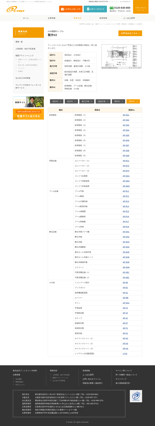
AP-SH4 (126, 247)
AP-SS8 (126, 151)
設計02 (70, 101)
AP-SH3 (126, 242)
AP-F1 (125, 328)
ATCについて (20, 385)
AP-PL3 (126, 201)
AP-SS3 (126, 125)
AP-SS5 (126, 135)
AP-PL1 (126, 191)
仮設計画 (101, 101)
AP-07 (125, 323)
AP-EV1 (126, 161)
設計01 (55, 101)
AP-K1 (125, 293)
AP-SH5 (126, 252)
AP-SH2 (126, 237)
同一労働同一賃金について (126, 375)
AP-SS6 (126, 140)
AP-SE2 (126, 277)
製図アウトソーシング (60, 378)
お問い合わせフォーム (92, 379)
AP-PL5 (126, 211)
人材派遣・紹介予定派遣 (61, 375)
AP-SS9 (126, 156)
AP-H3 (125, 349)
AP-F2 (125, 333)
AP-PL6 (126, 217)
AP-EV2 (126, 166)
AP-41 (125, 318)
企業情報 (16, 375)
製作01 (117, 101)
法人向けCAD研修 (59, 381)
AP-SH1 (126, 232)
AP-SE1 (126, 272)
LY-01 (125, 354)
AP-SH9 (126, 262)
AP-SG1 (126, 303)
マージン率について (124, 371)
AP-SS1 (126, 115)
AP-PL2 (126, 196)
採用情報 (86, 371)
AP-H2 (125, 343)
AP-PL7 (126, 222)
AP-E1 (125, 288)
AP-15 (125, 313)
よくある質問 (88, 375)
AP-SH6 (126, 257)
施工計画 (85, 101)
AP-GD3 (126, 186)
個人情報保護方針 (123, 383)
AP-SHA (126, 267)
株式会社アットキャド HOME (25, 371)
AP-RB (125, 298)
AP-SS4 (126, 130)
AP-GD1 (126, 176)
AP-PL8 (126, 227)
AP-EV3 (126, 171)
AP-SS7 (126, 145)
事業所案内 (19, 382)
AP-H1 (125, 338)
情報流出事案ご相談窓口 (93, 383)
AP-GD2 (126, 181)
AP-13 (125, 308)
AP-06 (125, 283)
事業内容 (53, 371)
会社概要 (19, 379)
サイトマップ (121, 379)
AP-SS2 (126, 120)
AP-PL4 (126, 206)
